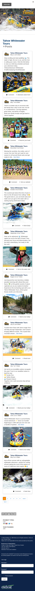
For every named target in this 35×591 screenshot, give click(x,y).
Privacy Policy (7, 539)
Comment (10, 95)
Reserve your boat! (24, 140)
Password (4, 569)
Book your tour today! (23, 408)
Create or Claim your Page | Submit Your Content (12, 545)
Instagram (5, 514)
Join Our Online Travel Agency (8, 546)
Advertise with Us (5, 548)
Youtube (8, 514)
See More (17, 157)
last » (5, 502)
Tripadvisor (14, 514)
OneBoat (11, 553)
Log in (4, 579)
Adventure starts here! (23, 95)
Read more (26, 358)
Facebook (2, 514)
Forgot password (9, 575)
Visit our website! (24, 182)
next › (24, 498)
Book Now (26, 491)
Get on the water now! (23, 269)
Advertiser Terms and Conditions (8, 549)
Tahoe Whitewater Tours (14, 42)
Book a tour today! (24, 317)
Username (4, 562)
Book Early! (26, 225)
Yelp (11, 514)
